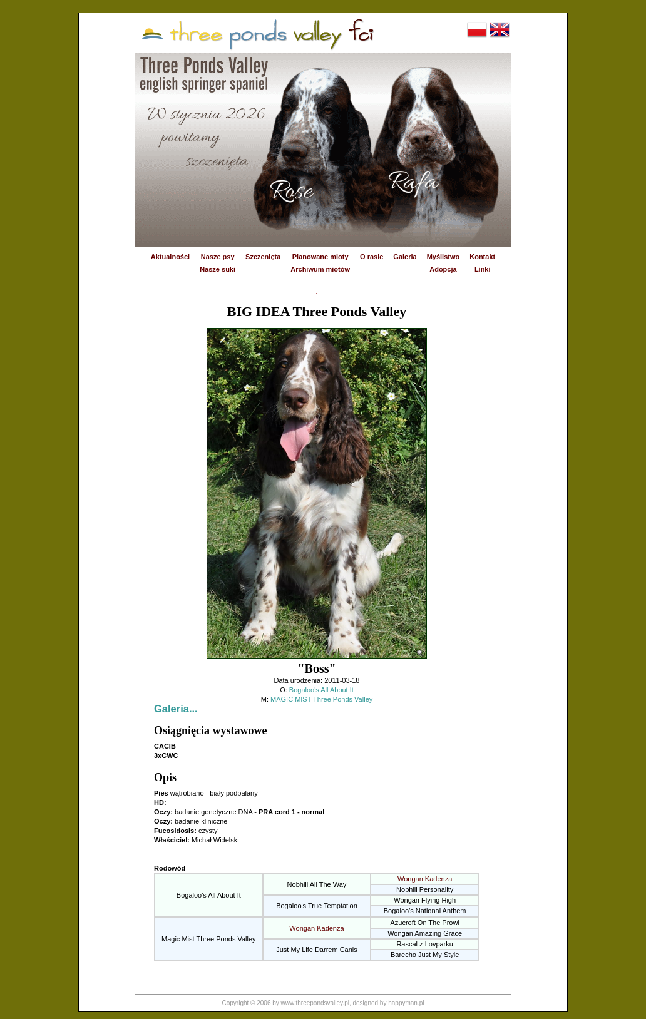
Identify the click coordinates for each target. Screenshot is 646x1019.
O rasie (371, 256)
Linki (482, 269)
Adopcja (442, 269)
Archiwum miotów (320, 269)
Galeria (404, 256)
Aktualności (170, 256)
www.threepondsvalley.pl (315, 1003)
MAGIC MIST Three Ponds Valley (321, 699)
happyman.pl (406, 1003)
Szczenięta (262, 256)
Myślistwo (443, 256)
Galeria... (176, 708)
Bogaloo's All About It (321, 690)
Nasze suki (217, 269)
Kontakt (482, 256)
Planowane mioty (320, 256)
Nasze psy (218, 256)
